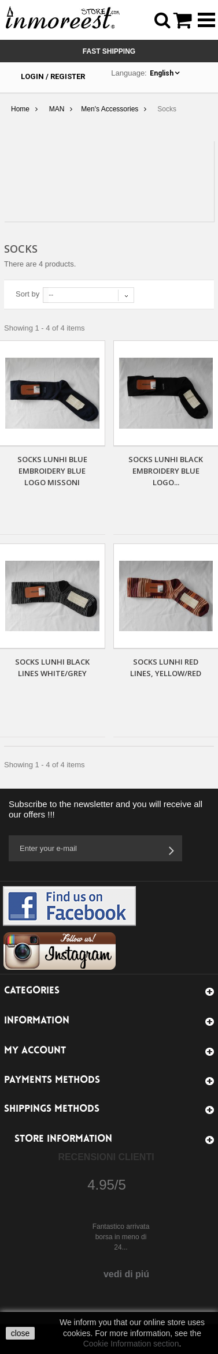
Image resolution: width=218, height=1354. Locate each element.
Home (20, 109)
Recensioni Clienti (106, 1157)
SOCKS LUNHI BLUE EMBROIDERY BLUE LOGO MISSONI (52, 470)
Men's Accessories (109, 109)
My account (35, 1051)
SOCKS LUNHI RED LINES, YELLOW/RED (165, 667)
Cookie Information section (131, 1343)
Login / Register (53, 76)
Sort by (27, 294)
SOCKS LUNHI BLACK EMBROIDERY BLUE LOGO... (165, 470)
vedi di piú (126, 1274)
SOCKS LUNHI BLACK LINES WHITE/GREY (52, 667)
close (20, 1333)
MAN (57, 109)
